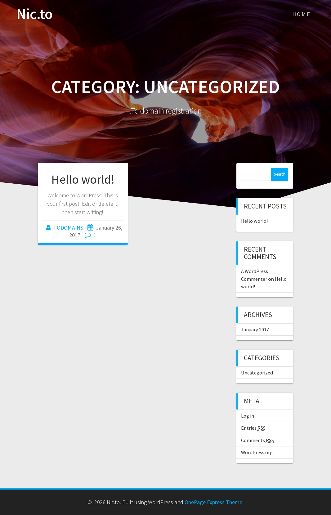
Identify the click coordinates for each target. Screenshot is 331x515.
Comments (257, 440)
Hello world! (82, 179)
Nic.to (34, 14)
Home (301, 14)
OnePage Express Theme (213, 502)
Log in (247, 416)
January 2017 (255, 329)
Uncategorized (257, 372)
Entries (253, 428)
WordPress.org (257, 452)
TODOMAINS (68, 227)
